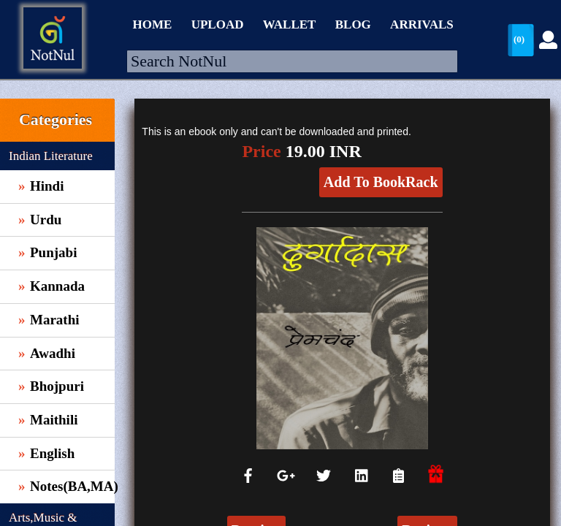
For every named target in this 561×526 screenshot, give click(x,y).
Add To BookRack (381, 182)
